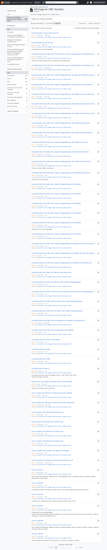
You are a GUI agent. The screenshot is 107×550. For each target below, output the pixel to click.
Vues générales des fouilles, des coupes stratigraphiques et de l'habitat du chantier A (61, 173)
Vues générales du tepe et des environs (45, 33)
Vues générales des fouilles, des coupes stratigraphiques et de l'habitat (56, 184)
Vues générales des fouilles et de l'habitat (45, 340)
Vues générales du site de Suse (42, 42)
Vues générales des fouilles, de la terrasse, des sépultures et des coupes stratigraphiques (62, 291)
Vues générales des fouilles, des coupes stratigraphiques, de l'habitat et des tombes (60, 123)
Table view (57, 23)
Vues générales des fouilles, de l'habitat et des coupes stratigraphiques (56, 282)
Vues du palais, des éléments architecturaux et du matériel (51, 393)
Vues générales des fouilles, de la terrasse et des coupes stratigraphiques (56, 301)
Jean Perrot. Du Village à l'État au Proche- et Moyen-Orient (17, 19)
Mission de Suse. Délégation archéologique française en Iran (17, 36)
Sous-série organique (17, 103)
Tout (8, 14)
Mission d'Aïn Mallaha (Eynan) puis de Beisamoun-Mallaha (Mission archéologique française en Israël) (17, 52)
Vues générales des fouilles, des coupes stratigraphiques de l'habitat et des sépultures (61, 263)
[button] (87, 2)
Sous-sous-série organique (17, 97)
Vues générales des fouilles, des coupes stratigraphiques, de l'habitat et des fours (59, 142)
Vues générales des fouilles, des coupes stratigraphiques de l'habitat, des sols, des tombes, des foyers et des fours (63, 253)
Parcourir (37, 2)
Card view (49, 23)
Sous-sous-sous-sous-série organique (17, 88)
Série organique (17, 100)
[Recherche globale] (60, 2)
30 (76, 547)
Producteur (11, 26)
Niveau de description (14, 69)
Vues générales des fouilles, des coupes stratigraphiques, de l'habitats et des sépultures (62, 84)
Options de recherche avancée (41, 19)
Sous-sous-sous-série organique (17, 93)
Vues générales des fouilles (40, 349)
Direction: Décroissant (94, 23)
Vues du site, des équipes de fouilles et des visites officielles (51, 381)
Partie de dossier (17, 85)
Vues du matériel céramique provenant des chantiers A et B (52, 460)
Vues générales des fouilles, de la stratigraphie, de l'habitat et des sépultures (58, 320)
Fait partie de (11, 11)
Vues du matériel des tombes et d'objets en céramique (50, 451)
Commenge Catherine (17, 64)
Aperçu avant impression (37, 23)
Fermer (46, 7)
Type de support (13, 111)
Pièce (17, 82)
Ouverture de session (99, 2)
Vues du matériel (37, 470)
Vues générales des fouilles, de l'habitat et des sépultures (51, 272)
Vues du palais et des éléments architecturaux (47, 412)
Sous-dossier (17, 76)
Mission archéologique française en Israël (17, 45)
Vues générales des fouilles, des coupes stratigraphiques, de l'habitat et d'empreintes (61, 161)
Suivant (81, 547)
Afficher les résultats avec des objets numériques (86, 28)
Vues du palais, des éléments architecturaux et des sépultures (52, 402)
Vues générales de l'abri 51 (40, 368)
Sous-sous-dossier (17, 106)
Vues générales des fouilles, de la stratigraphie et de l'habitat (52, 330)
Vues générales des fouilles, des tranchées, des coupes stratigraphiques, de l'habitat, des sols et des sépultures (63, 65)
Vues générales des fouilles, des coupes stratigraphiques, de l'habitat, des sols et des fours (62, 94)
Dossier (17, 79)
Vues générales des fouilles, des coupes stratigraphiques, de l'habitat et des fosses (60, 152)
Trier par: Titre (82, 23)
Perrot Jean (17, 32)
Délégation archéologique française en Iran (17, 40)
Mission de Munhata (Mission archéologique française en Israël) (17, 59)
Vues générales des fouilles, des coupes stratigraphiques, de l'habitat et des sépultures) (61, 132)
